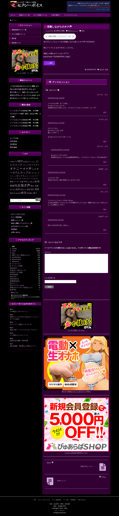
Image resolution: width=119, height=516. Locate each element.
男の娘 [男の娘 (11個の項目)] (15, 193)
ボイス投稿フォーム (40, 15)
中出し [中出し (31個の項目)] (26, 182)
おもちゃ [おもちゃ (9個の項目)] (33, 161)
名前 (76, 278)
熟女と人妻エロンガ (19, 270)
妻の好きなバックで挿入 (18, 98)
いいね (49, 63)
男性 (83, 31)
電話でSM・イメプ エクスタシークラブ (23, 330)
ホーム (13, 15)
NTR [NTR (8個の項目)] (16, 161)
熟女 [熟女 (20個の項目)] (11, 193)
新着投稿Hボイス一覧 (19, 30)
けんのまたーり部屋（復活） (20, 114)
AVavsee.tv (15, 261)
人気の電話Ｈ (55, 15)
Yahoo (14, 251)
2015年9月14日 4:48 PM (56, 98)
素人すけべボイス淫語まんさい (22, 287)
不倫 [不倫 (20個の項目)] (21, 182)
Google (14, 248)
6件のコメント (73, 31)
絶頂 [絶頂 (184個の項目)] (23, 192)
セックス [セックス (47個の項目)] (20, 176)
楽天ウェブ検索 (17, 272)
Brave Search (16, 259)
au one (14, 277)
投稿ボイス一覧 (24, 15)
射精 (106, 69)
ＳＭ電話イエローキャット (19, 311)
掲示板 (14, 38)
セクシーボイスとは (102, 9)
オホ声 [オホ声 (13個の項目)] (34, 169)
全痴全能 (15, 274)
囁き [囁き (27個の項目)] (32, 186)
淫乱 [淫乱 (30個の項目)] (32, 189)
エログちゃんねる (18, 285)
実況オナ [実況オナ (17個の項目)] (23, 189)
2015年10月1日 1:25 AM (56, 123)
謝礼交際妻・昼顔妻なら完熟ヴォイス (23, 346)
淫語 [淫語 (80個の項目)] (37, 189)
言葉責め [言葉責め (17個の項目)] (30, 193)
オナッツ (15, 283)
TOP (34, 500)
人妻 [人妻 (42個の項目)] (35, 181)
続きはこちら (14, 292)
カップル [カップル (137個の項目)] (25, 172)
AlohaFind (15, 279)
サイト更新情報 (16, 217)
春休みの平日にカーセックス (20, 95)
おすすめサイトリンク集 (19, 226)
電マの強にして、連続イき (19, 92)
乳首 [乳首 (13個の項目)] (31, 182)
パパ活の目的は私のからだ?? (20, 86)
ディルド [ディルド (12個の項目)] (31, 176)
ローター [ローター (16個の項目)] (17, 182)
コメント (48, 252)
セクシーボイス (59, 510)
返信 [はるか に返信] (104, 184)
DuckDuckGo (16, 257)
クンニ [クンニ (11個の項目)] (14, 176)
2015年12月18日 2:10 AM (56, 195)
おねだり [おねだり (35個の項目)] (27, 161)
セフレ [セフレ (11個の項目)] (27, 176)
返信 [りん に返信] (104, 209)
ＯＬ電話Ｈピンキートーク (19, 335)
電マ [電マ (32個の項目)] (35, 193)
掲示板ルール (16, 43)
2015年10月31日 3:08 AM (56, 172)
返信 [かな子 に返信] (104, 230)
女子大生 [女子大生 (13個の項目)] (13, 189)
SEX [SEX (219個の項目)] (20, 161)
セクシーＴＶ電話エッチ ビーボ (21, 324)
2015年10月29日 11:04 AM (60, 150)
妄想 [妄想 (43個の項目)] (18, 189)
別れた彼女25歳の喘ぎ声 (18, 89)
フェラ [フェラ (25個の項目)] (19, 179)
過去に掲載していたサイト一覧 (21, 223)
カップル (13, 138)
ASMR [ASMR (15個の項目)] (12, 161)
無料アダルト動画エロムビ (21, 255)
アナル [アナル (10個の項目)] (25, 165)
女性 (11, 141)
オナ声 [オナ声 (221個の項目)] (27, 168)
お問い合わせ (15, 232)
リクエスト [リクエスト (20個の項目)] (26, 179)
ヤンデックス (16, 264)
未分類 (12, 144)
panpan (14, 268)
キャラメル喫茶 (17, 266)
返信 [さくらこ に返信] (104, 112)
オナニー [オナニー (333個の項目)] (16, 168)
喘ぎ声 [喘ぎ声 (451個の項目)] (25, 185)
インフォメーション (71, 15)
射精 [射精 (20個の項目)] (28, 189)
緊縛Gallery (16, 281)
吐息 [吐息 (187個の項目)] (17, 185)
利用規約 (14, 229)
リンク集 (65, 500)
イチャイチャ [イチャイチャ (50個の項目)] (33, 165)
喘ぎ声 (102, 69)
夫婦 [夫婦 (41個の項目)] (36, 186)
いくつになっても (16, 111)
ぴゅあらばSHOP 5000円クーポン (76, 453)
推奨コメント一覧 (17, 220)
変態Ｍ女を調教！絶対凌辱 (19, 340)
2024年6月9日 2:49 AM (56, 220)
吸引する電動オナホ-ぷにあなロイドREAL (76, 391)
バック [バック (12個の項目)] (14, 179)
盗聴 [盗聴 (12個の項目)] (19, 193)
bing (13, 253)
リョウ (48, 31)
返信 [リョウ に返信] (104, 141)
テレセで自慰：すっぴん (76, 330)
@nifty (14, 289)
